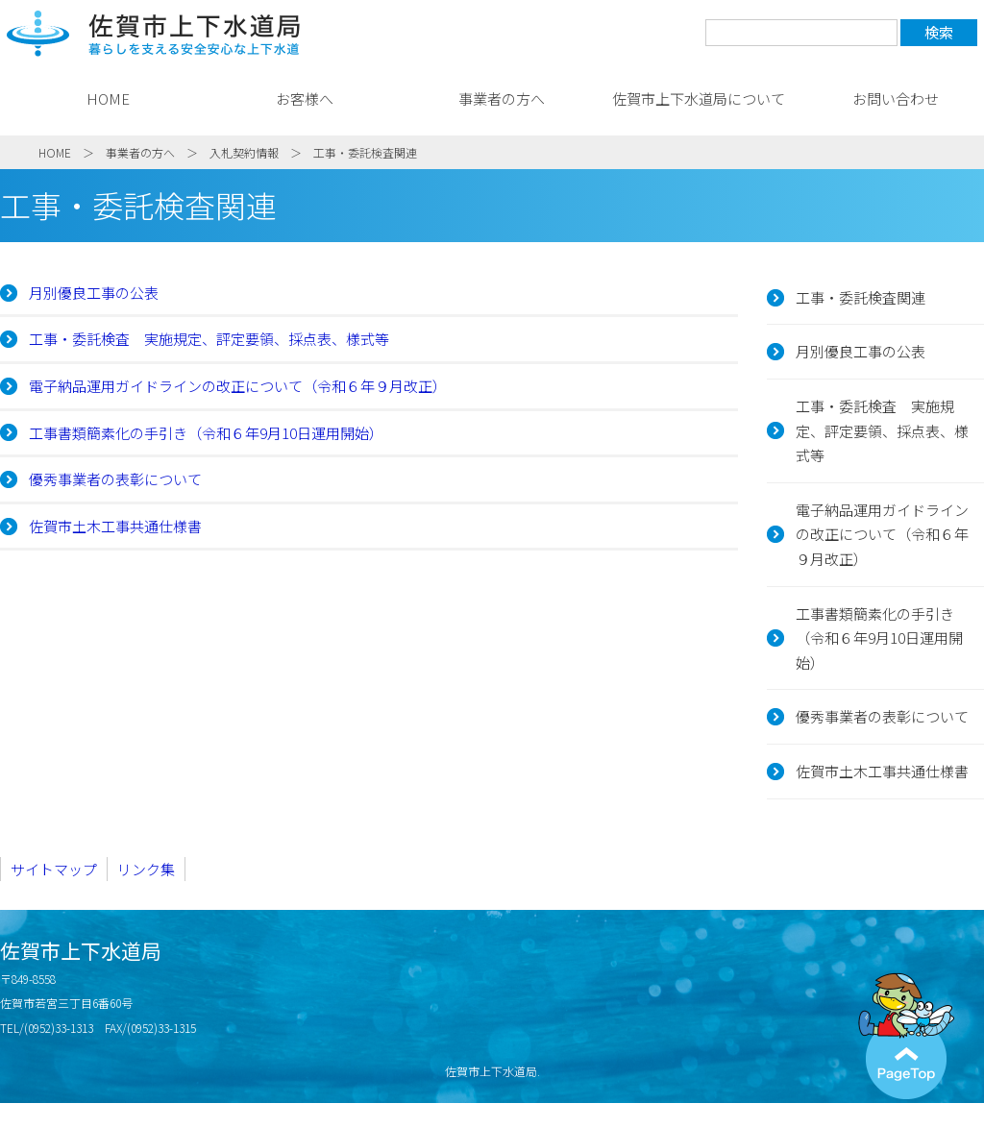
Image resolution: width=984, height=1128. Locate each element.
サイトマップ (54, 869)
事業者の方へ (501, 98)
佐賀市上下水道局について (698, 98)
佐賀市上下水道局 (154, 33)
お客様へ (304, 98)
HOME (108, 98)
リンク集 (146, 869)
